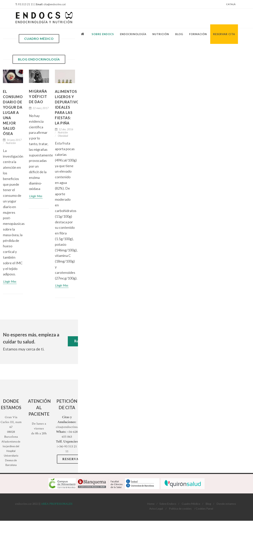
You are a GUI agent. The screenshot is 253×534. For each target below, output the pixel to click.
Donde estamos (226, 503)
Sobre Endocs (167, 503)
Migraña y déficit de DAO (38, 96)
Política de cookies (180, 508)
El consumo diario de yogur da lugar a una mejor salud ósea (13, 112)
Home (151, 503)
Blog (208, 503)
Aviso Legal (156, 508)
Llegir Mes (9, 281)
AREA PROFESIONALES (56, 504)
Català (231, 4)
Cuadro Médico (191, 503)
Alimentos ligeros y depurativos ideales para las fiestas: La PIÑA (68, 107)
